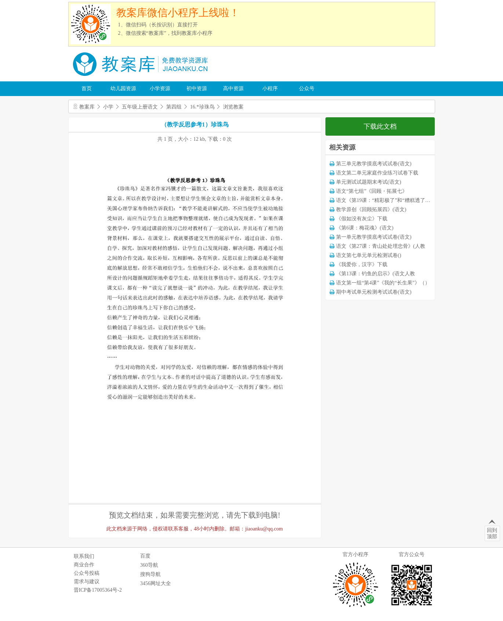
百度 (145, 556)
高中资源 (233, 88)
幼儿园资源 (123, 88)
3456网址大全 (155, 583)
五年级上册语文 (140, 107)
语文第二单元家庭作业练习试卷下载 (377, 173)
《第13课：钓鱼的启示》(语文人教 (375, 273)
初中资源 (196, 88)
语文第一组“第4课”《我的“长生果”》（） (383, 283)
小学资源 (160, 88)
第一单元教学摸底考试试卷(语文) (373, 237)
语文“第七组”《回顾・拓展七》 (371, 191)
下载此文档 (380, 126)
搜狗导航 (150, 574)
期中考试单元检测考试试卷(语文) (373, 292)
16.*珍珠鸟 (202, 107)
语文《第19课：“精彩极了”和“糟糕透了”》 (384, 200)
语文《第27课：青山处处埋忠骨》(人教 (380, 246)
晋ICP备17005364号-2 (98, 590)
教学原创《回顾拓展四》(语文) (371, 209)
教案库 (87, 107)
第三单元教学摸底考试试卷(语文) (373, 163)
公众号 (306, 88)
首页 (86, 88)
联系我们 (84, 556)
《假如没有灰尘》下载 (361, 218)
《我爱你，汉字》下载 (361, 264)
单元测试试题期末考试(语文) (368, 182)
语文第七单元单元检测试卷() (368, 255)
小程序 (270, 88)
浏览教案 (233, 107)
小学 (108, 107)
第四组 (174, 107)
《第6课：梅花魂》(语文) (364, 228)
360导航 (149, 565)
